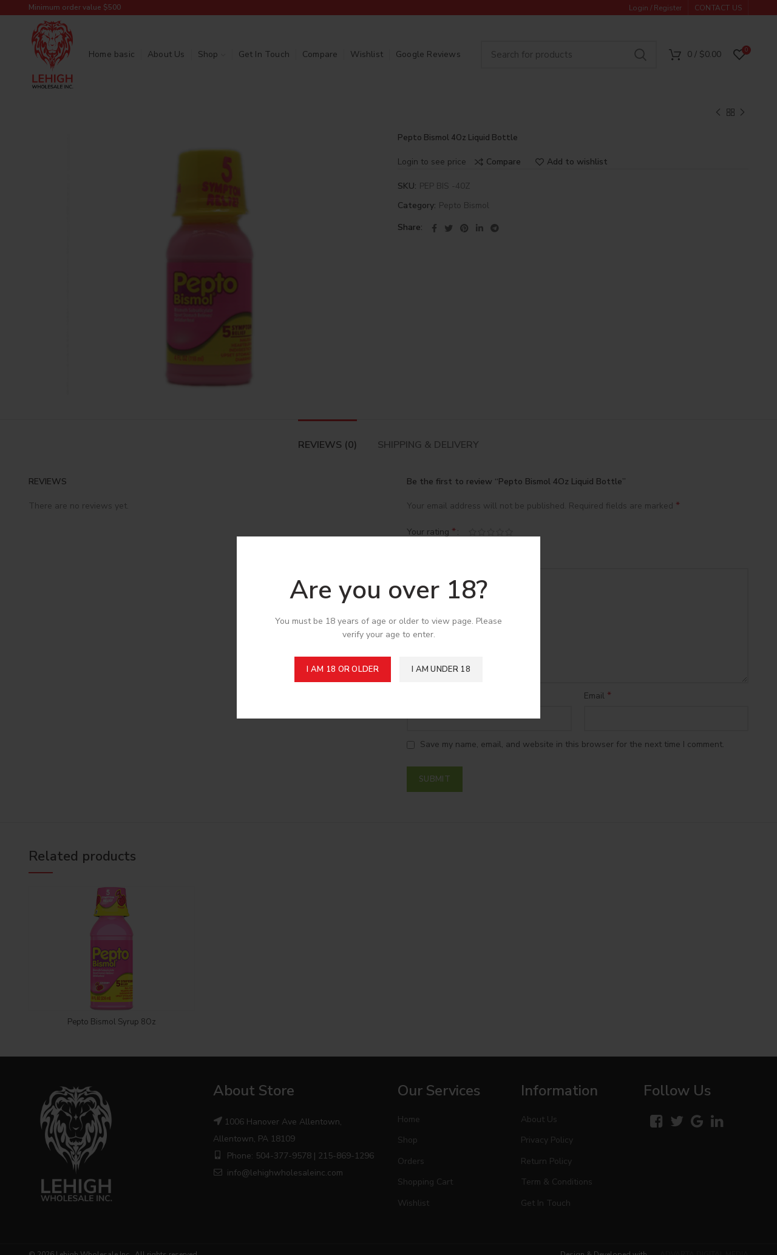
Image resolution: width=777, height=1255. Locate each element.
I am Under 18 (441, 669)
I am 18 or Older (343, 669)
